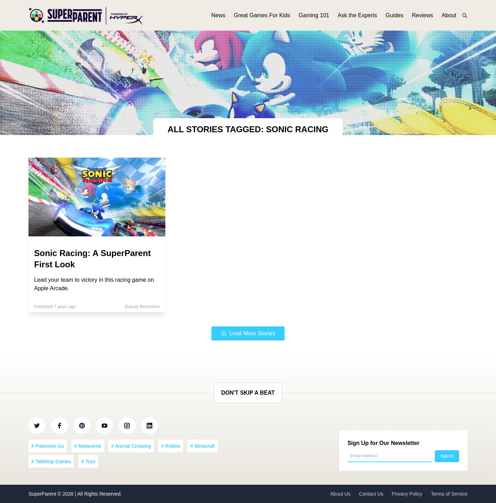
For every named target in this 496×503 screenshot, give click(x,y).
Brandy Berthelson (142, 306)
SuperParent (43, 494)
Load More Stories (248, 333)
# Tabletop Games (51, 461)
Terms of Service (449, 494)
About (448, 17)
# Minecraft (202, 446)
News (218, 17)
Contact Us (371, 494)
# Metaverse (87, 446)
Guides (394, 17)
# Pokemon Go (47, 446)
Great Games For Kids (262, 17)
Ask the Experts (357, 17)
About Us (340, 494)
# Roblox (170, 446)
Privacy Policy (407, 494)
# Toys (88, 461)
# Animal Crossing (131, 446)
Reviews (422, 17)
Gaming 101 (314, 17)
